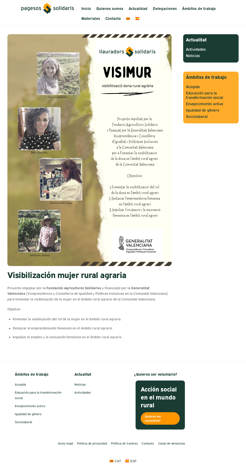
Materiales (90, 18)
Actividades (196, 49)
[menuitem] (128, 18)
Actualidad (138, 8)
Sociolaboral (197, 116)
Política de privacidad (92, 443)
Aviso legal (65, 443)
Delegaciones (165, 8)
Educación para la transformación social (204, 95)
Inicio (86, 8)
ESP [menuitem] (133, 461)
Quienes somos (109, 8)
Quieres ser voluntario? (153, 418)
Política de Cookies (124, 443)
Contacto (113, 18)
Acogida (193, 87)
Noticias (193, 55)
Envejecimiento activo (204, 104)
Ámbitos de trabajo (199, 8)
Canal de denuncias (171, 443)
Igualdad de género (202, 110)
